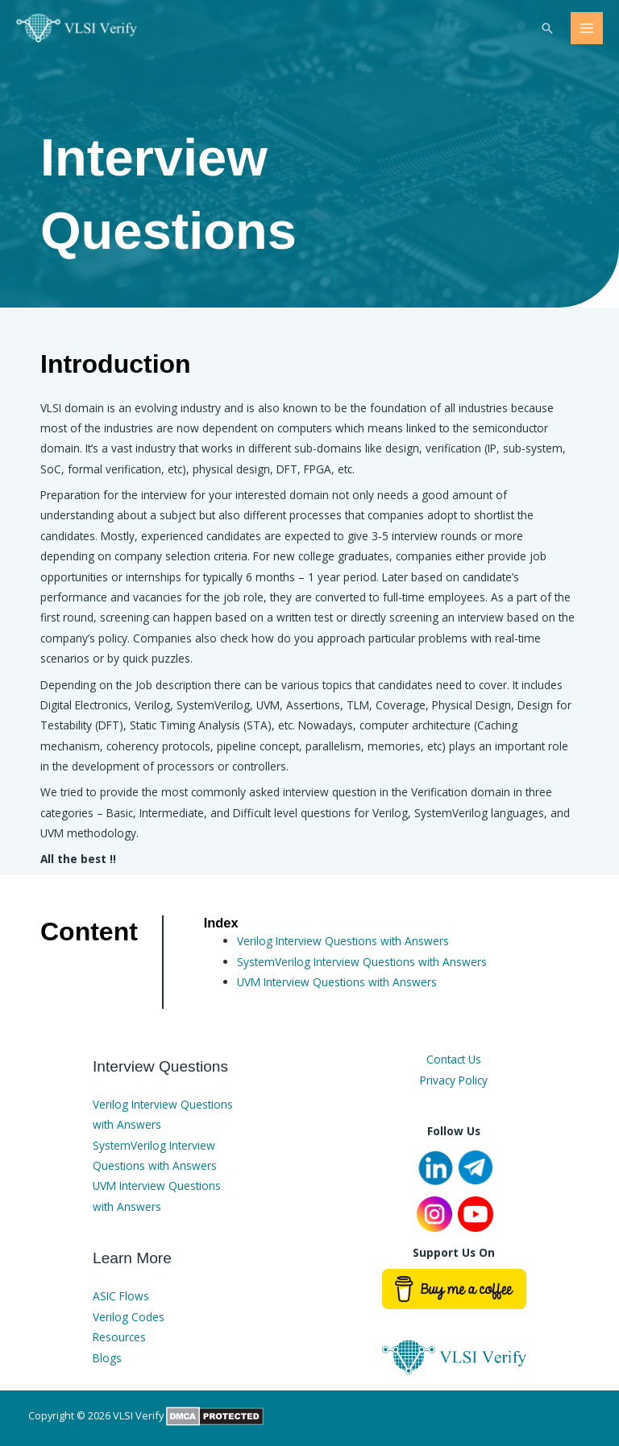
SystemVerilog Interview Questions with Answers (362, 961)
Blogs (107, 1357)
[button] (547, 28)
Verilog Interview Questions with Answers (343, 940)
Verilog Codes (128, 1316)
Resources (119, 1337)
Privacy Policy (454, 1080)
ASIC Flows (121, 1295)
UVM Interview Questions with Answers (337, 981)
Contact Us (453, 1059)
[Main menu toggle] (587, 28)
